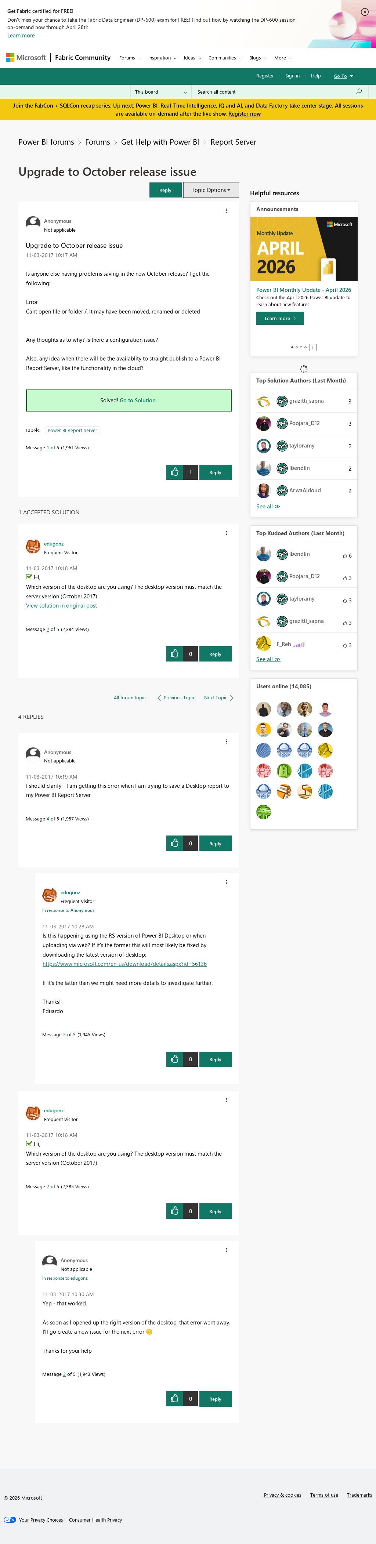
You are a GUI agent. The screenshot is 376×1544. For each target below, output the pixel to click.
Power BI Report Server (72, 430)
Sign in (292, 75)
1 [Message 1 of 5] (48, 447)
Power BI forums (46, 141)
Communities (222, 57)
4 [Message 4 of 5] (48, 818)
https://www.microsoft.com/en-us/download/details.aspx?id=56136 (125, 963)
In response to (68, 910)
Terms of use (324, 1495)
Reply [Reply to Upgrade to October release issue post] (215, 472)
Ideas (189, 57)
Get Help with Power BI (160, 141)
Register (265, 75)
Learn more (21, 35)
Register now (244, 113)
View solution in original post (61, 605)
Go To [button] (340, 76)
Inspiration (159, 57)
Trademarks (359, 1495)
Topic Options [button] (209, 189)
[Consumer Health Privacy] (95, 1519)
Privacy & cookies (282, 1495)
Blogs (255, 57)
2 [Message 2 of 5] (48, 629)
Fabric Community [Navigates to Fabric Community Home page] (83, 57)
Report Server (233, 141)
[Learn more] (280, 318)
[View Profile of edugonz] (54, 543)
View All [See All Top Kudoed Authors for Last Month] (268, 659)
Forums (127, 57)
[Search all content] (280, 92)
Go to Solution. (138, 400)
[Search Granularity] (161, 92)
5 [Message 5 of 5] (64, 1034)
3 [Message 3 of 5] (64, 1374)
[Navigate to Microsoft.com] (26, 57)
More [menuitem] (280, 57)
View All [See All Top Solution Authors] (268, 506)
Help (316, 75)
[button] (165, 189)
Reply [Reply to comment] (215, 654)
